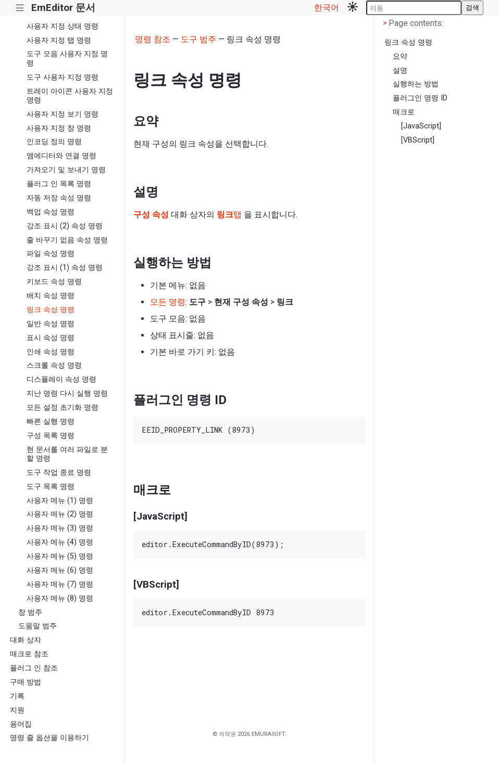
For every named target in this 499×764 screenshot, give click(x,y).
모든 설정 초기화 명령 (62, 407)
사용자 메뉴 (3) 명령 (60, 528)
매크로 (404, 112)
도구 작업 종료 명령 (59, 472)
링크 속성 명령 (50, 309)
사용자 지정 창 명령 (59, 128)
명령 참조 (152, 39)
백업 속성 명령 (50, 212)
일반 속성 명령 (50, 323)
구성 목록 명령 (50, 435)
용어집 (21, 724)
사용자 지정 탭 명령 (59, 40)
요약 (400, 56)
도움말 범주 (37, 625)
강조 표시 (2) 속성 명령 (65, 226)
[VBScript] (417, 140)
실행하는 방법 (416, 84)
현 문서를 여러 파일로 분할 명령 (67, 454)
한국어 (326, 7)
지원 (17, 710)
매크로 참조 (29, 654)
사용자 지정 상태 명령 (62, 26)
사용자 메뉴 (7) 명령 (60, 584)
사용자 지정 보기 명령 (62, 114)
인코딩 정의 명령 (54, 141)
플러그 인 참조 (34, 668)
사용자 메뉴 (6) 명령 (60, 570)
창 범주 (30, 612)
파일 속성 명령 (50, 253)
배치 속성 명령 (50, 295)
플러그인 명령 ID (420, 98)
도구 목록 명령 (50, 486)
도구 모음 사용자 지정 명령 (67, 58)
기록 (17, 696)
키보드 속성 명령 (54, 281)
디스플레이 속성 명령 (61, 379)
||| (20, 8)
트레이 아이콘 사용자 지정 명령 (70, 96)
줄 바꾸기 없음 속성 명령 (67, 240)
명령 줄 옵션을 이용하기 (49, 737)
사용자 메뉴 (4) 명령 (60, 542)
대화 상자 (25, 640)
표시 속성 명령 (50, 337)
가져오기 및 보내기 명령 (66, 169)
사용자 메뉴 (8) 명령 (60, 598)
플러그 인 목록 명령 (59, 183)
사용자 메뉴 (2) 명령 (60, 514)
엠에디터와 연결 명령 (61, 155)
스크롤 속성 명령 (54, 365)
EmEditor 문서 (63, 8)
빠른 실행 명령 (50, 421)
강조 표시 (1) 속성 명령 (65, 267)
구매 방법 (25, 682)
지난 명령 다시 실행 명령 (67, 393)
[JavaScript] (421, 126)
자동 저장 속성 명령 (59, 197)
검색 (472, 7)
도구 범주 (198, 39)
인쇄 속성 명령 (50, 351)
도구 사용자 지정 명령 (62, 77)
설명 (400, 70)
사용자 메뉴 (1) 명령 (60, 500)
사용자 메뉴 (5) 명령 (60, 556)
